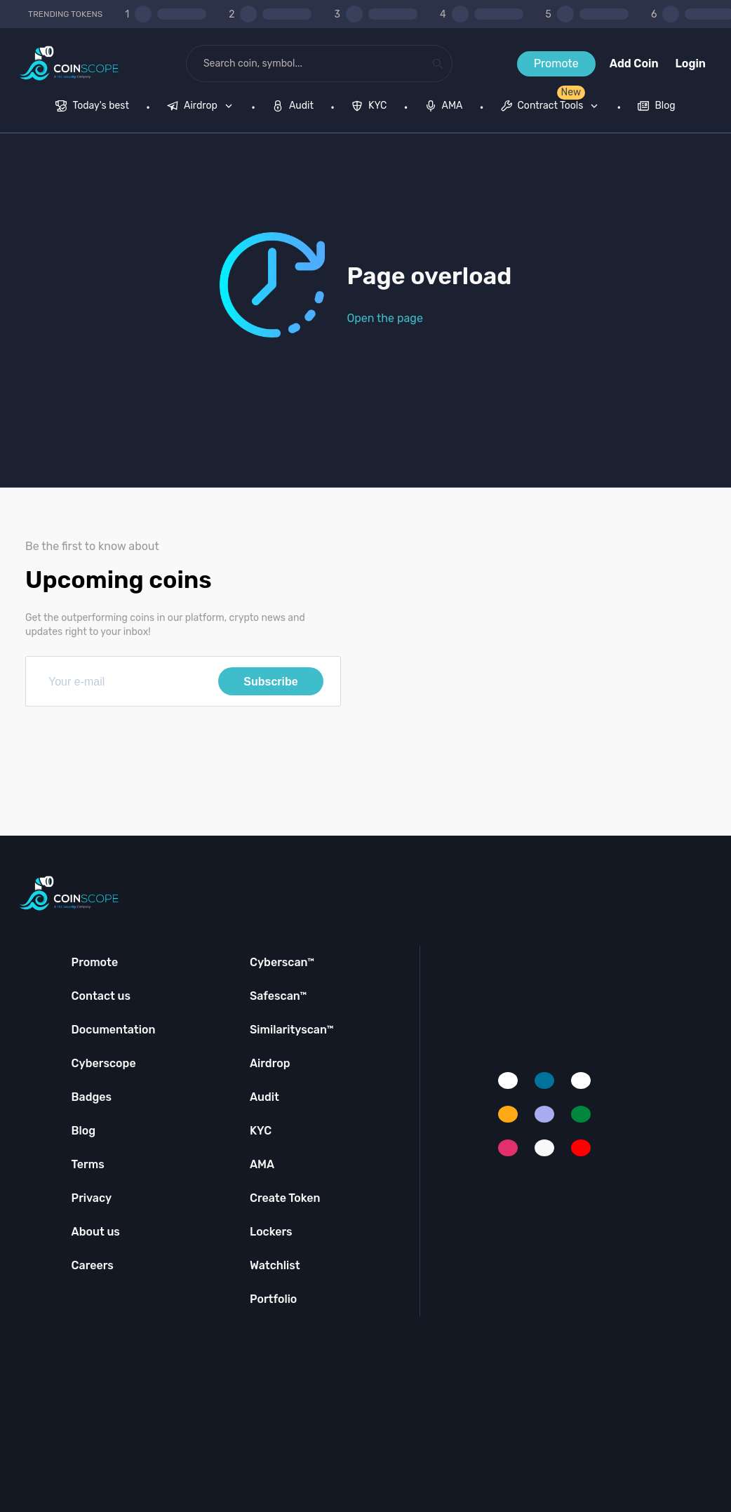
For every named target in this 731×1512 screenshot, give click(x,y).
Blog (84, 1130)
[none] (202, 107)
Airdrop (270, 1063)
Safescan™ (278, 996)
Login (691, 63)
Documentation (114, 1029)
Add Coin (634, 63)
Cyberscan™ (282, 962)
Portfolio (273, 1299)
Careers (93, 1265)
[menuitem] (92, 107)
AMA (262, 1164)
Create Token (285, 1198)
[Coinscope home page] (69, 63)
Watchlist (275, 1265)
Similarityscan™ (292, 1029)
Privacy (92, 1198)
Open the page (385, 318)
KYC (260, 1130)
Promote (556, 63)
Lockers (271, 1231)
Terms (88, 1164)
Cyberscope (104, 1063)
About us (96, 1231)
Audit (264, 1097)
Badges (92, 1097)
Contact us (101, 996)
